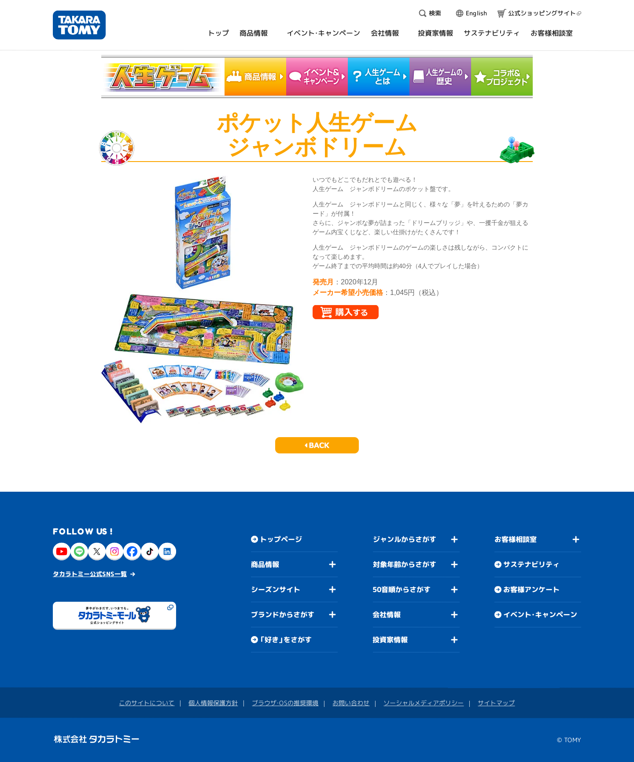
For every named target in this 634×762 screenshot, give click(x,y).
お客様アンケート (531, 589)
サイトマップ (496, 703)
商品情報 (265, 564)
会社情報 (386, 614)
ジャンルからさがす (404, 539)
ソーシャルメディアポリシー (423, 703)
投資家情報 (390, 639)
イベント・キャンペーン (540, 614)
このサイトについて (146, 703)
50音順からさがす (401, 589)
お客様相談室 (515, 539)
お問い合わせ (350, 703)
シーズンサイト (275, 589)
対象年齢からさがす (404, 564)
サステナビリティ (531, 564)
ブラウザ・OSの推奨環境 (285, 703)
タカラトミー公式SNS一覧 (90, 574)
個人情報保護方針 (213, 703)
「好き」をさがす (286, 639)
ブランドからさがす (282, 614)
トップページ (281, 539)
